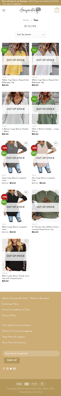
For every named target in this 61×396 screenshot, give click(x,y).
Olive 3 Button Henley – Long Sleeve (45, 130)
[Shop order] (30, 34)
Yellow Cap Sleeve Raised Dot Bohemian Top (15, 81)
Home (26, 20)
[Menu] (4, 10)
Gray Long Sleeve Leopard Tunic (14, 179)
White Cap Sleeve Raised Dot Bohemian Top (45, 81)
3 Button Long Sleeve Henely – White (15, 130)
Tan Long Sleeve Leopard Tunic (43, 179)
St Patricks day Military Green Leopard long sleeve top (45, 228)
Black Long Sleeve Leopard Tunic (14, 228)
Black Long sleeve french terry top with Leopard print (15, 277)
